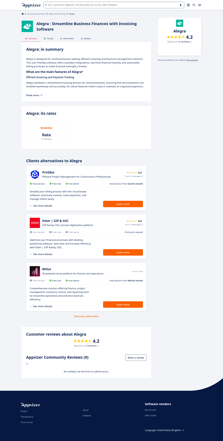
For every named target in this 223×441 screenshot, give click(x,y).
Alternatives (67, 38)
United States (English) (171, 430)
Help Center (150, 415)
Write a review (136, 357)
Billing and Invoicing (57, 14)
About (85, 410)
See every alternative (86, 316)
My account (150, 409)
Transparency (26, 416)
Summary (31, 38)
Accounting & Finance (36, 14)
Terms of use (26, 422)
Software (87, 415)
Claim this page (192, 60)
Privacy (23, 411)
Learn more (123, 204)
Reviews (85, 38)
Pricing (48, 38)
